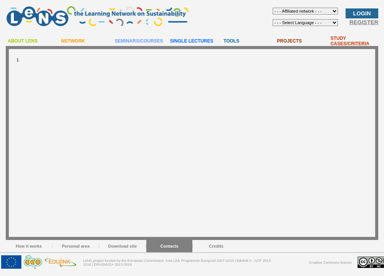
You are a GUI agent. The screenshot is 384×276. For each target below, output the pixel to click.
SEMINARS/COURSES (139, 41)
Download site (122, 246)
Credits (216, 246)
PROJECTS (289, 41)
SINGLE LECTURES (192, 41)
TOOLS (231, 41)
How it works (29, 246)
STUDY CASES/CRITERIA (350, 41)
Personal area (75, 246)
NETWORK (73, 41)
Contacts (169, 246)
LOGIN (362, 13)
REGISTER (363, 22)
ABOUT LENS (23, 41)
